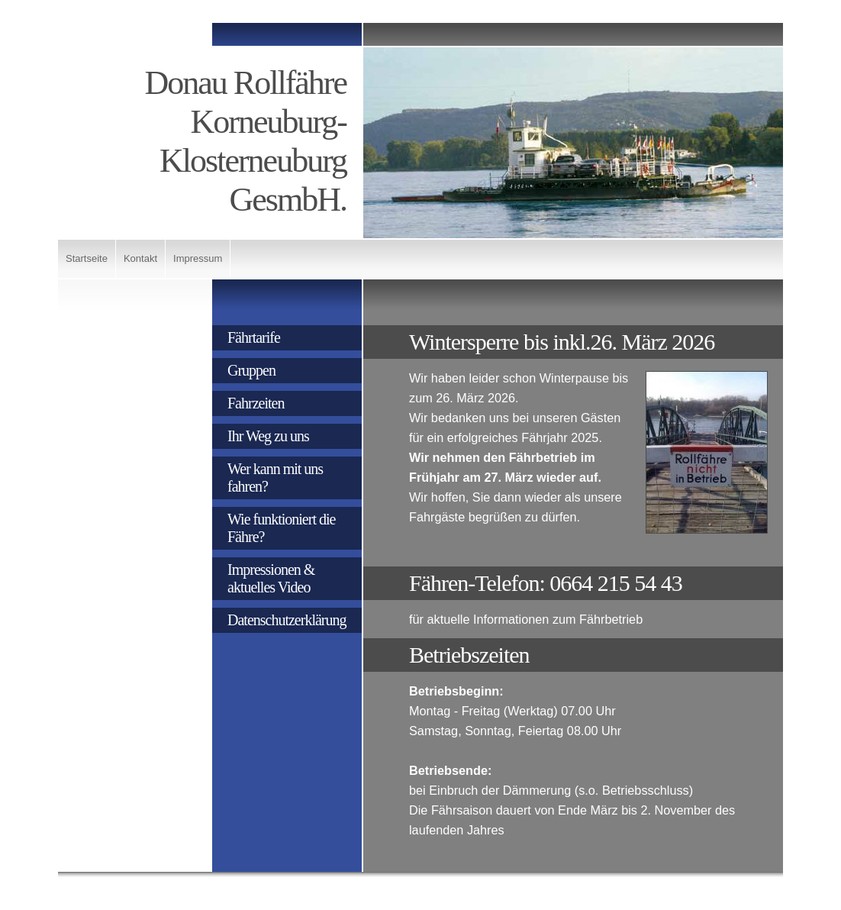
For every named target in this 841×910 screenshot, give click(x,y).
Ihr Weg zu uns (268, 436)
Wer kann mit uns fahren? (275, 477)
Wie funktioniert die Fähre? (281, 528)
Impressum (197, 258)
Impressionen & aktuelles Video (270, 578)
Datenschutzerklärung (286, 620)
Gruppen (251, 370)
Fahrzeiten (255, 403)
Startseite (87, 258)
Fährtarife (253, 337)
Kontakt (140, 258)
